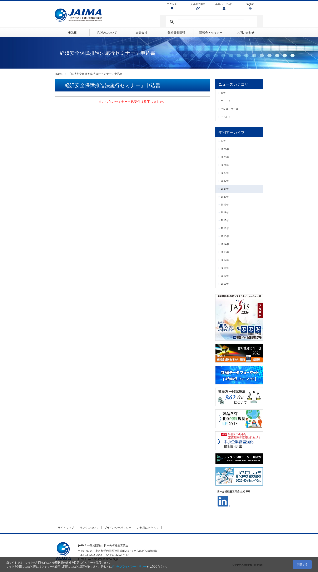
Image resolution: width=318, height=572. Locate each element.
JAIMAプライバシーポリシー (129, 566)
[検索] (211, 22)
